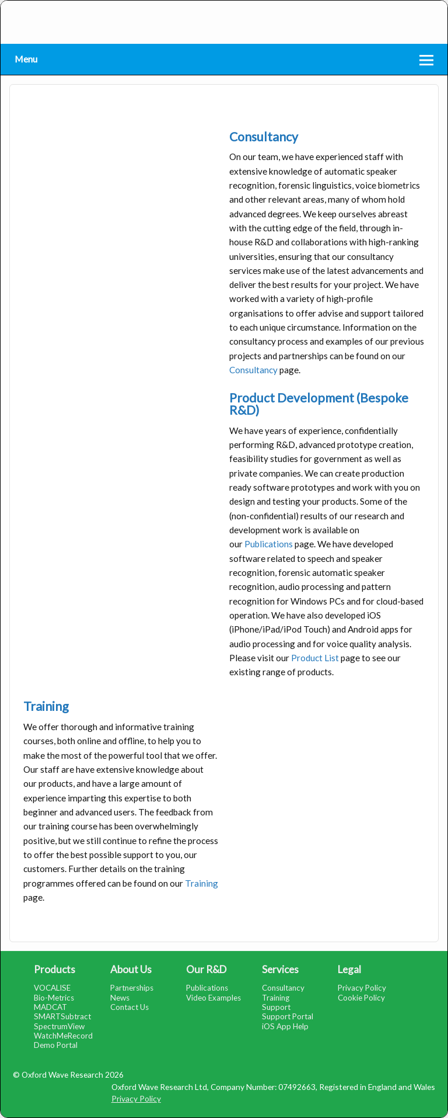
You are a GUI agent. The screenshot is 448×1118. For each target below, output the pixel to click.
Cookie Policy (361, 997)
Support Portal (287, 1016)
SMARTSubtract (62, 1016)
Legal (349, 969)
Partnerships (131, 987)
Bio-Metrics (54, 997)
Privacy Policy (362, 987)
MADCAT (50, 1007)
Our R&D (206, 969)
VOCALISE (52, 987)
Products (54, 969)
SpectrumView (59, 1026)
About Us (131, 969)
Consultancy (263, 136)
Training (46, 706)
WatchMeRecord (63, 1035)
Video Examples (213, 997)
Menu (26, 58)
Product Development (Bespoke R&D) (318, 404)
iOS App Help (285, 1026)
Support (276, 1007)
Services (280, 969)
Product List (315, 657)
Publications (268, 544)
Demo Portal (56, 1045)
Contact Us (129, 1007)
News (120, 997)
